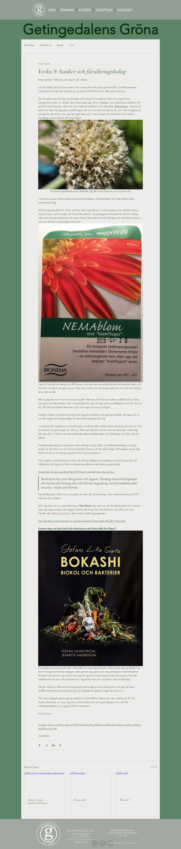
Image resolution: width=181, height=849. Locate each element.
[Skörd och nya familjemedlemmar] (44, 783)
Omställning (45, 45)
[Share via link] (60, 745)
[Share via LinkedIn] (53, 745)
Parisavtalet (80, 799)
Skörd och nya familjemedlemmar (38, 801)
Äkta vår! (124, 799)
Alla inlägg (29, 45)
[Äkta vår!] (136, 783)
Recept (60, 45)
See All (154, 766)
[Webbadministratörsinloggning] (122, 842)
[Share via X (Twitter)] (46, 745)
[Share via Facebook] (39, 745)
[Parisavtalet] (90, 783)
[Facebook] (103, 843)
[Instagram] (95, 843)
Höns (71, 45)
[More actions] (141, 63)
